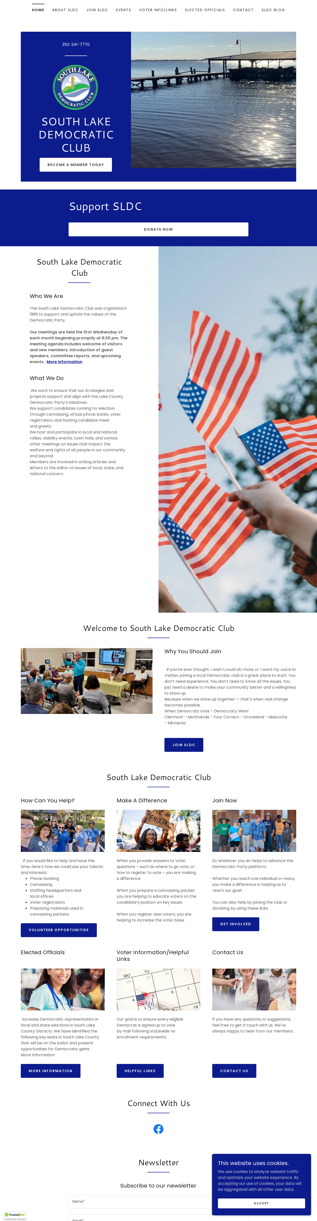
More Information (51, 1070)
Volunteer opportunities (59, 929)
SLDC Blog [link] (273, 9)
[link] (76, 87)
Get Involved (235, 924)
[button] (15, 1216)
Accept (261, 1203)
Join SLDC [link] (97, 9)
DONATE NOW (158, 229)
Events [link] (123, 9)
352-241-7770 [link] (76, 44)
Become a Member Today (76, 164)
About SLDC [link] (65, 9)
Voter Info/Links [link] (158, 9)
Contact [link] (243, 9)
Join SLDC (183, 744)
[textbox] (158, 1201)
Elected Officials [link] (205, 9)
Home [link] (38, 9)
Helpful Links (140, 1070)
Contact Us (234, 1070)
